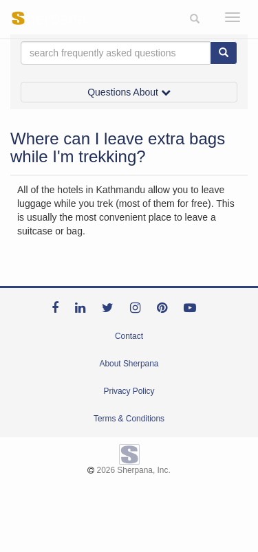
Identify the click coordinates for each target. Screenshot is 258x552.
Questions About (129, 92)
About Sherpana (129, 363)
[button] (194, 19)
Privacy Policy (128, 391)
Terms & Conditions (129, 418)
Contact (129, 336)
